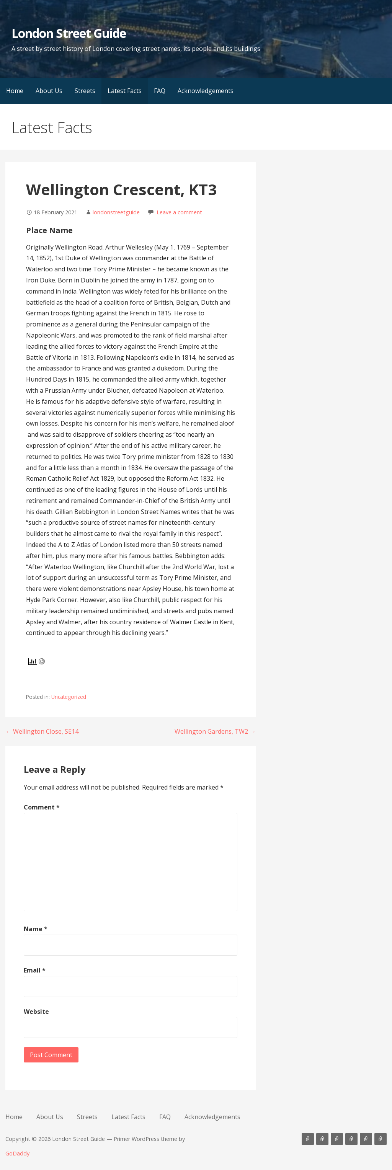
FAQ (159, 90)
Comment (42, 807)
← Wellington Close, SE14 (41, 731)
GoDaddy (17, 1153)
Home (14, 90)
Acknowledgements (206, 90)
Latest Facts (125, 90)
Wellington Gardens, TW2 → (215, 731)
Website (36, 1011)
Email (35, 970)
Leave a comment (179, 212)
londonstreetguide (116, 212)
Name (35, 929)
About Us (49, 90)
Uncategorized (68, 696)
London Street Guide (68, 33)
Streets (85, 90)
